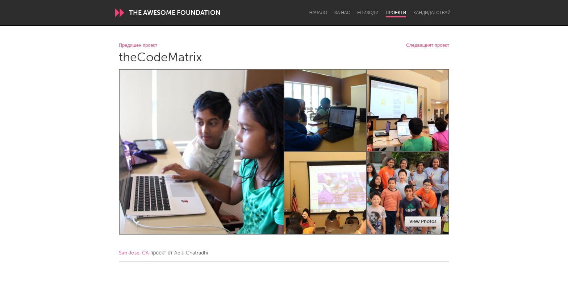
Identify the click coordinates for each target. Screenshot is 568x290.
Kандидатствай (432, 12)
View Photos (423, 221)
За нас (342, 12)
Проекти (396, 12)
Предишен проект (138, 45)
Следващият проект (427, 45)
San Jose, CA (134, 253)
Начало (318, 12)
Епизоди (367, 12)
